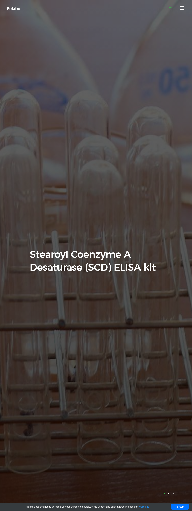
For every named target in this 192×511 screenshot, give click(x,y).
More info (144, 506)
